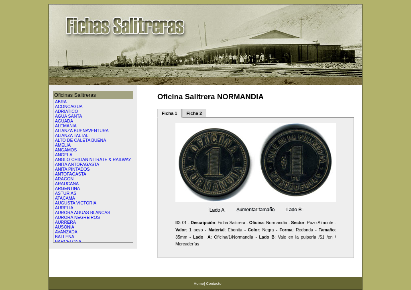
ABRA (61, 101)
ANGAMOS (66, 149)
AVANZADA (66, 231)
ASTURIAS (65, 193)
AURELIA (64, 207)
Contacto (213, 283)
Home (198, 283)
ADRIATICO (66, 111)
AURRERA (65, 222)
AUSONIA (64, 227)
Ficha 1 (169, 113)
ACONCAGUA (69, 106)
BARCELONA (68, 241)
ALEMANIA (66, 125)
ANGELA (63, 154)
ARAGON (64, 178)
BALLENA (64, 236)
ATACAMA (65, 198)
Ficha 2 (194, 113)
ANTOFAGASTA (70, 174)
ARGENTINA (67, 188)
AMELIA (63, 145)
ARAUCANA (67, 183)
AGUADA (64, 120)
